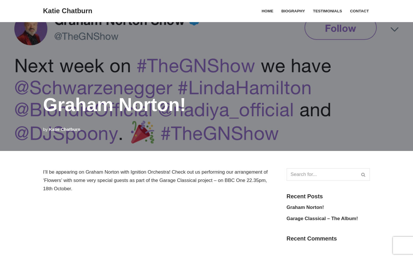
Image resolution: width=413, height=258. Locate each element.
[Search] (322, 174)
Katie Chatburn (64, 129)
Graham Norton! (305, 207)
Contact (359, 11)
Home (267, 11)
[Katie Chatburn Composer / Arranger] (67, 11)
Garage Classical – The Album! (322, 218)
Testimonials (327, 11)
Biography (293, 11)
